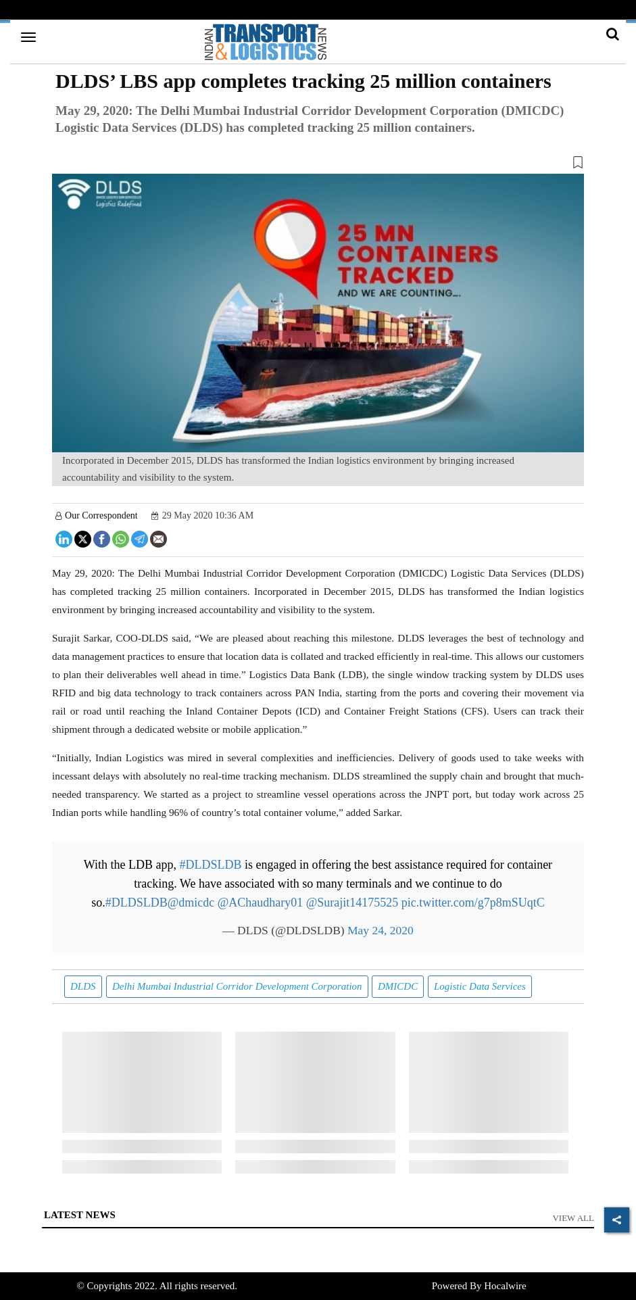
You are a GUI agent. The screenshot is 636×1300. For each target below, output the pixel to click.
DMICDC (398, 986)
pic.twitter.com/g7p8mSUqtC (473, 902)
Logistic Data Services (480, 986)
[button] (318, 165)
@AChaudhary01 (260, 902)
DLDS (83, 986)
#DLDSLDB (211, 864)
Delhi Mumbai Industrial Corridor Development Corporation (237, 986)
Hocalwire (505, 1285)
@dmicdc (191, 902)
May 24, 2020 (380, 930)
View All (573, 1218)
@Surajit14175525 (352, 902)
